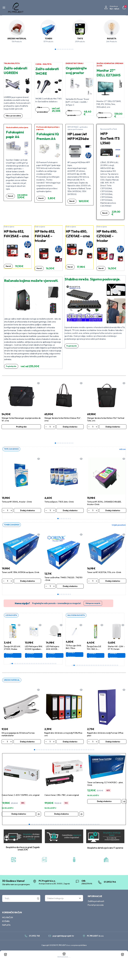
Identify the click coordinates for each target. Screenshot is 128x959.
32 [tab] (88, 745)
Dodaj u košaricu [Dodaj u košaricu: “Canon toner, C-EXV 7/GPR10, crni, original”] (18, 809)
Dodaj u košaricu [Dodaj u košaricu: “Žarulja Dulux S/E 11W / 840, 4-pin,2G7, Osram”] (109, 647)
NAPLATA (6, 932)
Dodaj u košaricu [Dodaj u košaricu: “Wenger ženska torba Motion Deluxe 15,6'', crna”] (70, 427)
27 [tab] (55, 655)
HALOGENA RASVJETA (77, 607)
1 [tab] (55, 49)
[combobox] (64, 906)
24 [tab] (50, 655)
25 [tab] (52, 655)
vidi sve (122, 441)
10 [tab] (71, 49)
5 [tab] (62, 49)
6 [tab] (64, 49)
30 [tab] (85, 745)
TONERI (48, 38)
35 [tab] (93, 745)
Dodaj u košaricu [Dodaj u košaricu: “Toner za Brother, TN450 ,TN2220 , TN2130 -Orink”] (70, 578)
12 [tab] (29, 655)
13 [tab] (31, 655)
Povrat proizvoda (95, 912)
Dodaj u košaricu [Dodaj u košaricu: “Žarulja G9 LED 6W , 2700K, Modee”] (26, 647)
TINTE (80, 38)
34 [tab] (91, 745)
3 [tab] (58, 49)
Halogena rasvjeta (92, 595)
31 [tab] (86, 745)
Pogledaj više (12, 366)
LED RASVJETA (12, 607)
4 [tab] (60, 49)
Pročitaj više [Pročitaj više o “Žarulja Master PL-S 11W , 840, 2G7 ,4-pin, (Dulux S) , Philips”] (69, 647)
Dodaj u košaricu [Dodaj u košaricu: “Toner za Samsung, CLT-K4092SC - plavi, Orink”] (104, 797)
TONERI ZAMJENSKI (12, 516)
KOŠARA (6, 929)
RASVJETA (111, 38)
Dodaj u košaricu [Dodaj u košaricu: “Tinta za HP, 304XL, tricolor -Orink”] (27, 502)
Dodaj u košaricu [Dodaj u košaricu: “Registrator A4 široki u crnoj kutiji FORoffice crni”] (70, 737)
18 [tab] (40, 655)
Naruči (10, 196)
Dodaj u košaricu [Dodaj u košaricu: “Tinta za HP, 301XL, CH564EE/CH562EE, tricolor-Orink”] (112, 502)
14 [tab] (33, 655)
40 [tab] (97, 832)
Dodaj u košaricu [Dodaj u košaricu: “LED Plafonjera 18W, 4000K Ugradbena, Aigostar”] (47, 647)
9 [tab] (69, 49)
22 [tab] (47, 655)
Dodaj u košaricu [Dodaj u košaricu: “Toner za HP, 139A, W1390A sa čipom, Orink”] (27, 573)
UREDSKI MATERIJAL (16, 38)
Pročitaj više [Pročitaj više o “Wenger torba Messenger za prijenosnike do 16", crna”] (21, 427)
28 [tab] (81, 745)
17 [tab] (38, 655)
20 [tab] (43, 655)
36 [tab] (90, 832)
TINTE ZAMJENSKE (12, 441)
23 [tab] (48, 655)
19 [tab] (41, 655)
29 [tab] (83, 745)
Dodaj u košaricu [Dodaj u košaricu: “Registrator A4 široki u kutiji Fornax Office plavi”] (113, 737)
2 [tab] (57, 49)
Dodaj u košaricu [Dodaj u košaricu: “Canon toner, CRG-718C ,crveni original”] (61, 809)
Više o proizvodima (14, 116)
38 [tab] (93, 832)
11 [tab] (72, 49)
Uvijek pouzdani (119, 517)
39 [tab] (95, 832)
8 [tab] (67, 49)
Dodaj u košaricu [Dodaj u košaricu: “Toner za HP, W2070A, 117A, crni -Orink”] (112, 573)
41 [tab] (98, 832)
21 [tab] (45, 655)
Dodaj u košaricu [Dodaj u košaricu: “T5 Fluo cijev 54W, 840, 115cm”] (88, 646)
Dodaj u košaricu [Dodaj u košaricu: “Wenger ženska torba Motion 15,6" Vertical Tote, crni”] (113, 427)
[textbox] (63, 906)
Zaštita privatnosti (96, 909)
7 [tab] (65, 49)
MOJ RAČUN (7, 925)
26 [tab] (54, 655)
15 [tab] (34, 655)
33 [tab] (90, 745)
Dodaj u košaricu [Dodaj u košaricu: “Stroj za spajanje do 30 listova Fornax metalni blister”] (27, 737)
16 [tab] (36, 655)
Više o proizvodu (72, 113)
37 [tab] (91, 832)
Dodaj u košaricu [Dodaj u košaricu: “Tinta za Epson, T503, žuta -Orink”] (70, 502)
